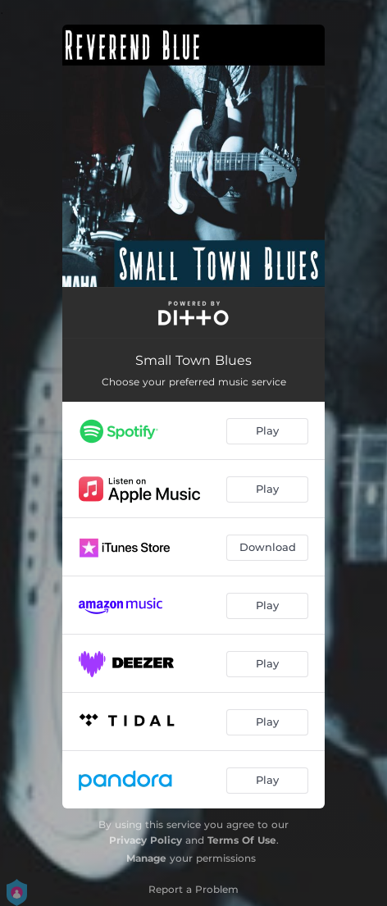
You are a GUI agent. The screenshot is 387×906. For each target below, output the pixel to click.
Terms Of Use (241, 840)
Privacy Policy (145, 840)
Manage (146, 858)
